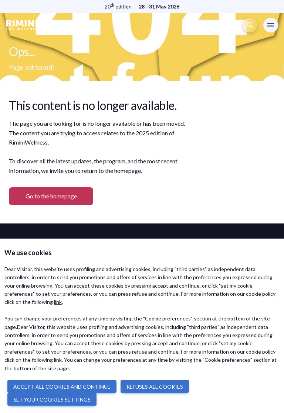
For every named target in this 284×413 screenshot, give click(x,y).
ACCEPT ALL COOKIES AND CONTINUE (62, 387)
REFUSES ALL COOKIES (154, 387)
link (58, 302)
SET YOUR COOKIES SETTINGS (52, 399)
